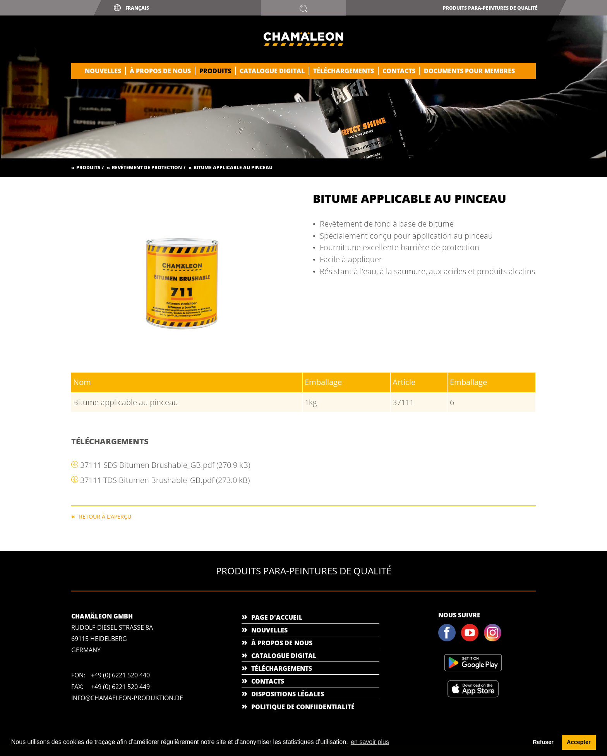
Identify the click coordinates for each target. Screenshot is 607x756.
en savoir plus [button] (370, 742)
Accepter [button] (579, 742)
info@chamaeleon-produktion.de (127, 698)
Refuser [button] (543, 742)
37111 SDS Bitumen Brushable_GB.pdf (165, 465)
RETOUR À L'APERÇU (105, 516)
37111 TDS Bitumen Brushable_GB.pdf (165, 480)
